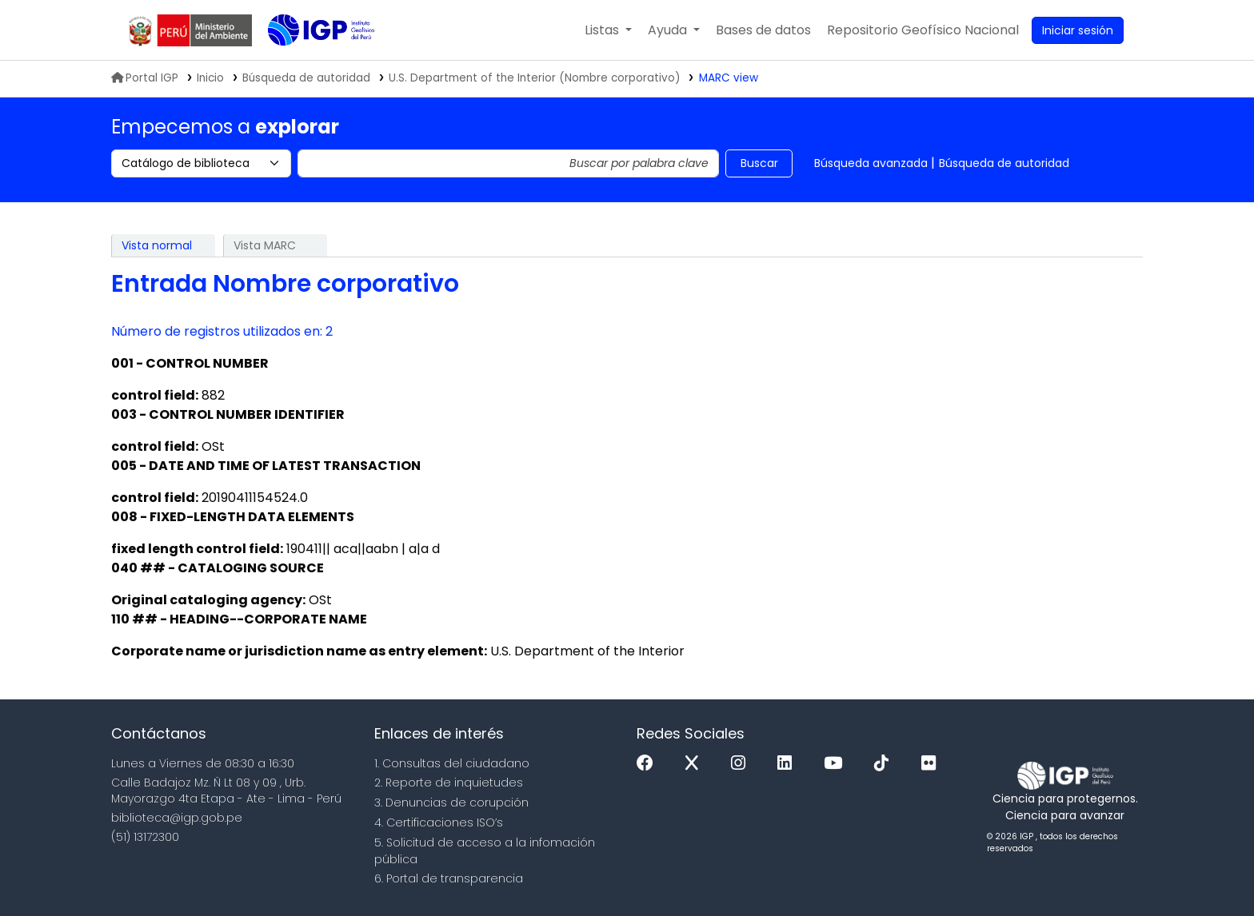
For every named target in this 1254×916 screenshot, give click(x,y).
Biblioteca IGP (308, 62)
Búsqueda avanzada (871, 163)
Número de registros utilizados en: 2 (222, 331)
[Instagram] (742, 763)
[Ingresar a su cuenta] (1077, 30)
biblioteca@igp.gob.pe (176, 818)
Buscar (759, 163)
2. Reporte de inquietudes (448, 783)
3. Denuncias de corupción (451, 802)
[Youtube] (837, 763)
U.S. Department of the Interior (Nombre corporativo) (535, 78)
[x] (695, 763)
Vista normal (157, 245)
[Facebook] (649, 763)
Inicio (210, 78)
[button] (608, 30)
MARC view (728, 78)
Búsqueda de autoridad (1004, 163)
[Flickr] (932, 763)
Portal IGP (144, 78)
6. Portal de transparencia (448, 878)
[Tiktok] (885, 763)
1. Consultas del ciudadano (451, 763)
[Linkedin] (788, 763)
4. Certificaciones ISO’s (438, 822)
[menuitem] (923, 30)
